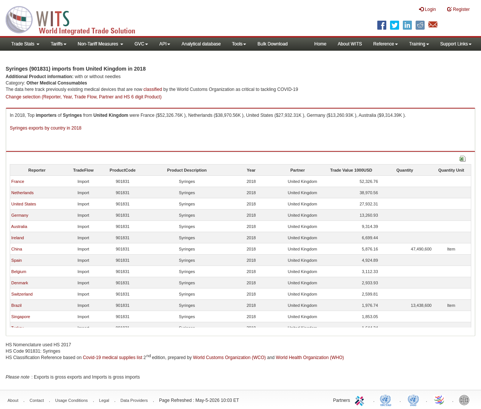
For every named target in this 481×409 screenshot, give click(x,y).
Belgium (18, 271)
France (17, 181)
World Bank (465, 399)
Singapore (20, 316)
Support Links (456, 44)
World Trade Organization (439, 399)
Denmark (19, 283)
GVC (141, 44)
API (164, 44)
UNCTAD (387, 399)
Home (321, 44)
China (16, 249)
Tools (239, 44)
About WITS (350, 44)
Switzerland (22, 294)
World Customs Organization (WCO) (229, 357)
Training (419, 44)
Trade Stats (25, 44)
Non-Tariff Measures (100, 44)
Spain (16, 260)
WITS (75, 19)
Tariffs (59, 44)
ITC (360, 399)
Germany (19, 215)
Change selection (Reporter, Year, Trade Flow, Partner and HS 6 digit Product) (84, 97)
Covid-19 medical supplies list (112, 357)
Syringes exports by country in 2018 (46, 128)
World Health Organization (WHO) (310, 357)
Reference (385, 44)
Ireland (17, 237)
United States (23, 204)
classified (153, 89)
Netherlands (22, 192)
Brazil (16, 305)
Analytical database (201, 44)
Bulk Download (272, 44)
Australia (19, 226)
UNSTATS (413, 399)
